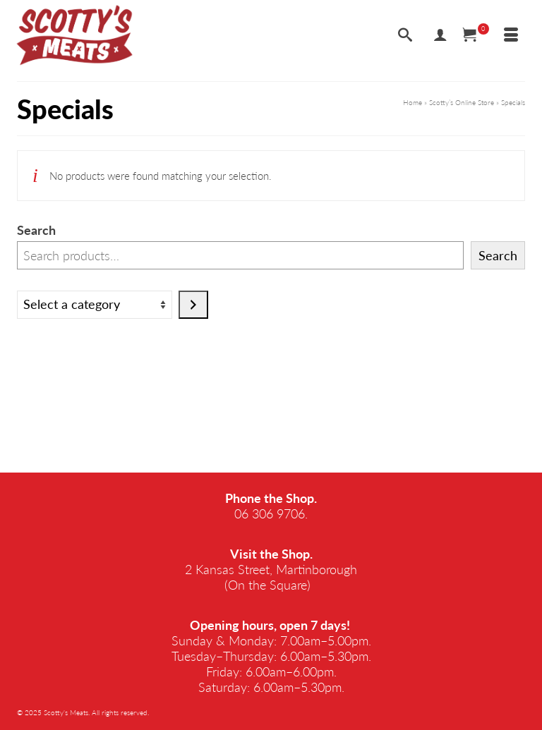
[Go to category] (193, 305)
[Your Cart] (475, 35)
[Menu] (511, 35)
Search (36, 230)
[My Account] (440, 35)
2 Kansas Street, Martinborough (271, 569)
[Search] (405, 35)
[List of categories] (94, 305)
